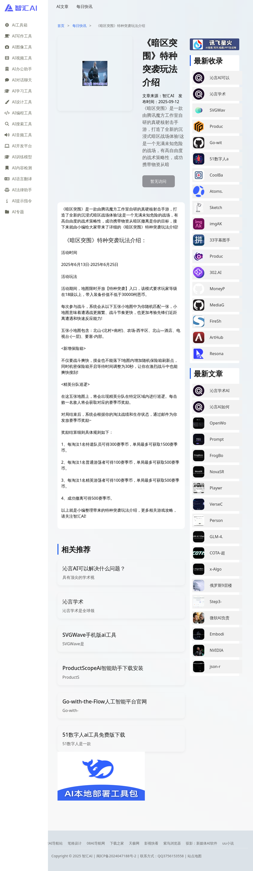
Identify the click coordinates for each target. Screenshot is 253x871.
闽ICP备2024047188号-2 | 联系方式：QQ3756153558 (140, 856)
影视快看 (151, 843)
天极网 (134, 843)
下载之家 (117, 843)
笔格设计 (75, 843)
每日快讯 (84, 6)
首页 (60, 25)
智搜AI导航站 (52, 843)
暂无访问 (158, 181)
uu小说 (228, 843)
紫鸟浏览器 (172, 843)
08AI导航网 (96, 843)
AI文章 (62, 6)
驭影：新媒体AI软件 (201, 843)
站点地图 (195, 856)
